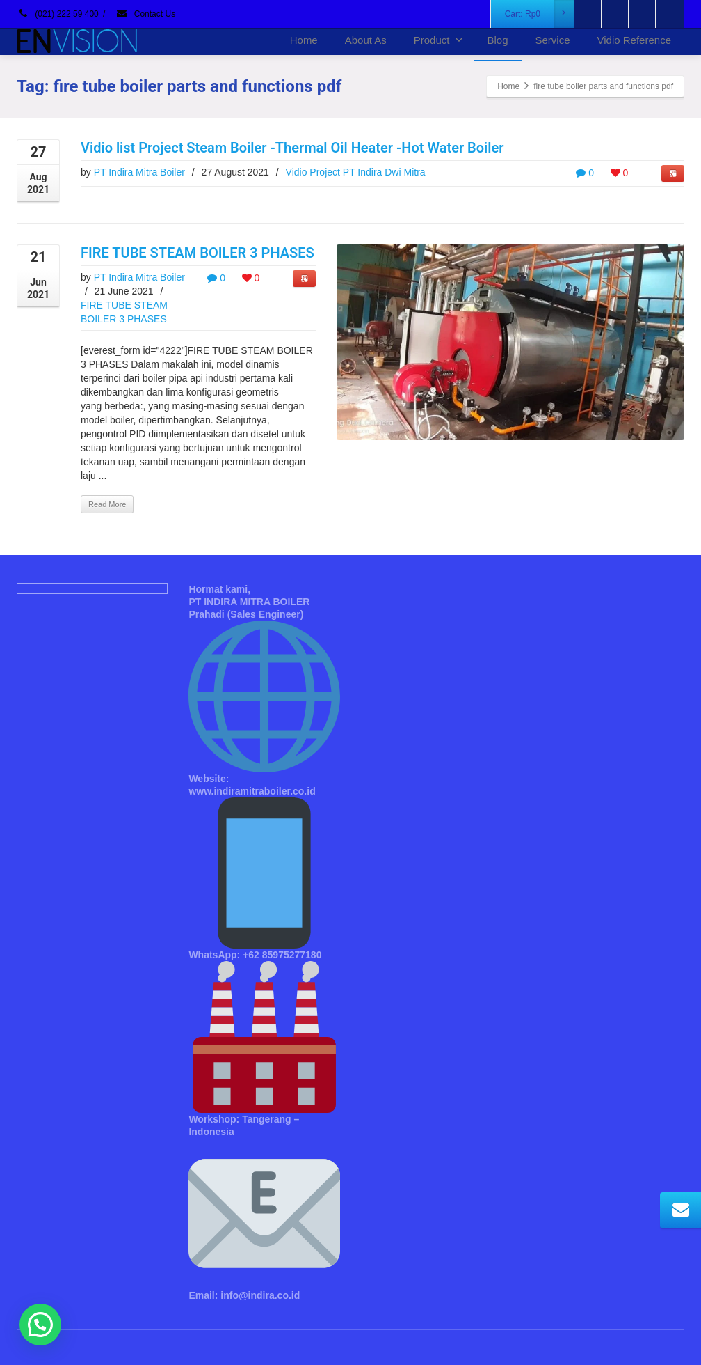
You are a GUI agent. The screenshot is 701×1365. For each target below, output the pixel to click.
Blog (497, 40)
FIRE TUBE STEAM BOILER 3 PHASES (197, 252)
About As (366, 40)
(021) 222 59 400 (58, 14)
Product (439, 39)
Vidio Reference (634, 40)
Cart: (539, 14)
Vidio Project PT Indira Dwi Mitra (356, 172)
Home (304, 40)
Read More (107, 504)
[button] (40, 1325)
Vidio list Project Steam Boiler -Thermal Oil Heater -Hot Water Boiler (292, 147)
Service (552, 40)
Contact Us (145, 14)
